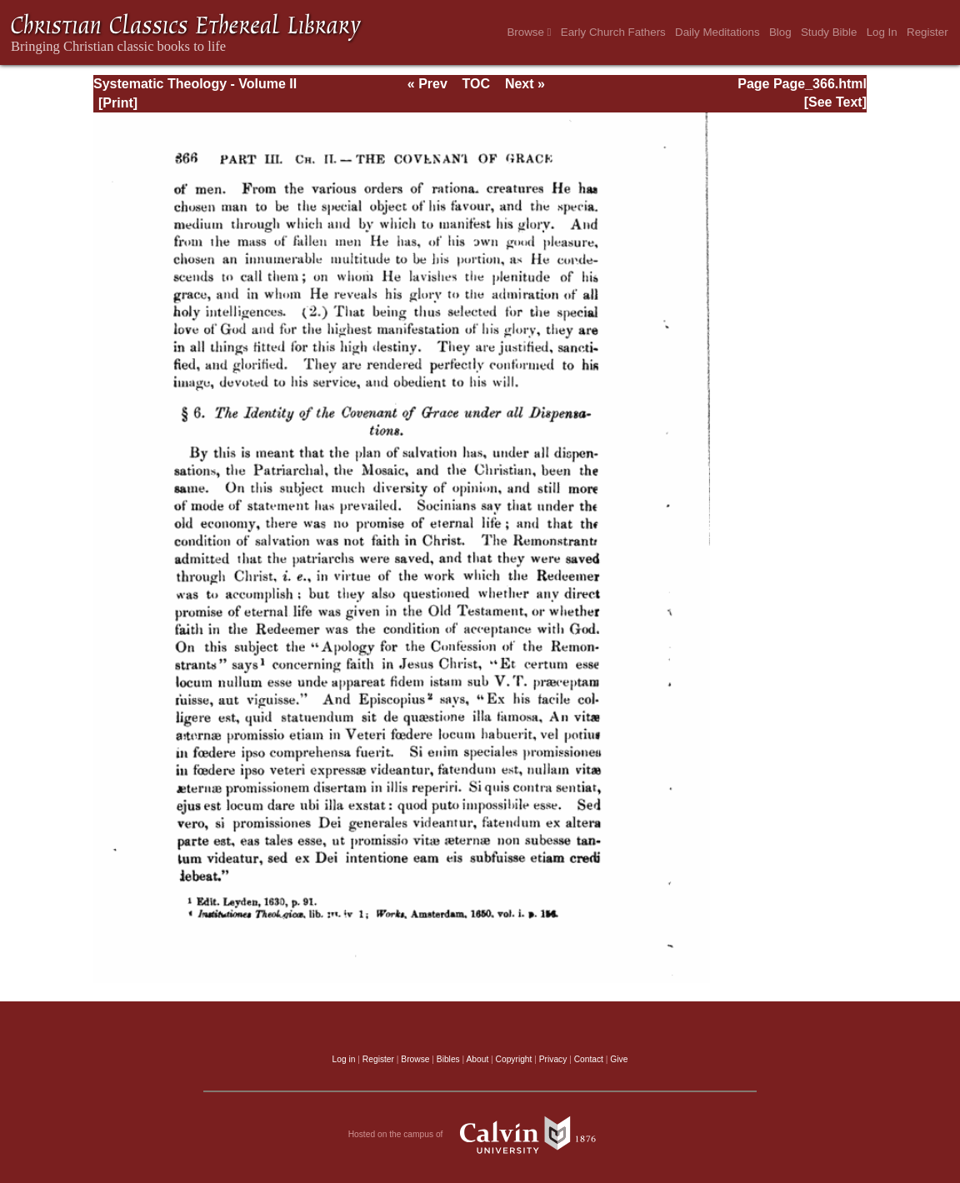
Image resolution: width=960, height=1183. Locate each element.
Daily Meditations (717, 32)
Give (619, 1059)
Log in (344, 1059)
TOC (476, 84)
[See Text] (835, 102)
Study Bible (829, 32)
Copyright (514, 1059)
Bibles (448, 1059)
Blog (780, 32)
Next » (525, 84)
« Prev (428, 84)
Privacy (553, 1059)
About (477, 1059)
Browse (529, 32)
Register (927, 32)
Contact (588, 1059)
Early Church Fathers (613, 32)
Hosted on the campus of (480, 1135)
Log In (882, 32)
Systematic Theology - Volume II (195, 84)
